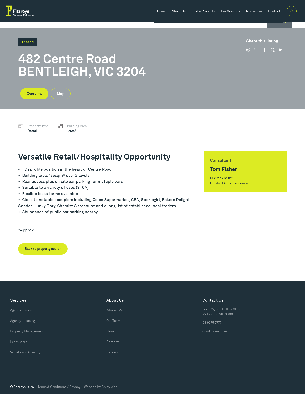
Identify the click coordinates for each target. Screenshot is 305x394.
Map (60, 94)
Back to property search (43, 249)
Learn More (18, 342)
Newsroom (252, 12)
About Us (177, 12)
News (110, 331)
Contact (272, 12)
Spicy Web (109, 387)
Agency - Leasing (22, 321)
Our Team (113, 321)
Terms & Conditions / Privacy (59, 387)
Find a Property (201, 12)
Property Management (27, 331)
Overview (34, 94)
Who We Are (115, 310)
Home (159, 12)
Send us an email (215, 331)
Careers (112, 352)
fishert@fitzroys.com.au (231, 183)
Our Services (228, 12)
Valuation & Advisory (25, 352)
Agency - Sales (21, 310)
